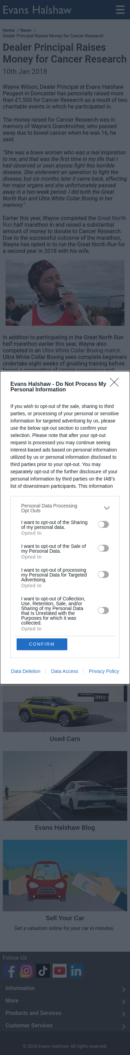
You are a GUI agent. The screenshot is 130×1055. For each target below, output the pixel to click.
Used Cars (65, 739)
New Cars (65, 650)
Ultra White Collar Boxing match (81, 350)
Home (9, 30)
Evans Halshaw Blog (65, 827)
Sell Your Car (65, 918)
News (26, 30)
